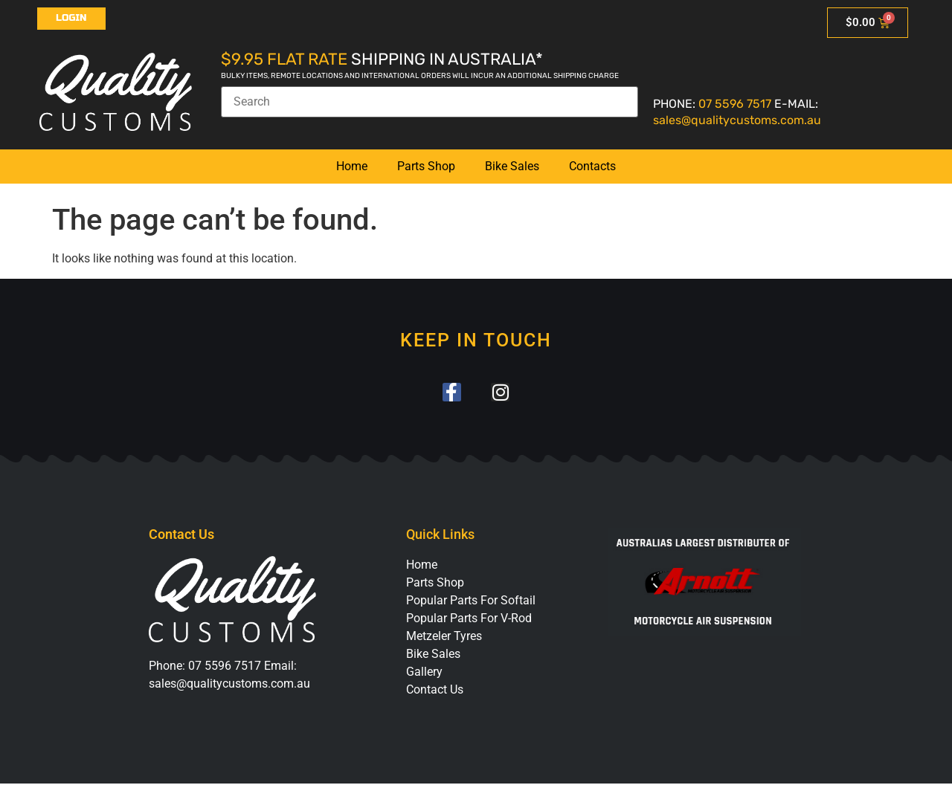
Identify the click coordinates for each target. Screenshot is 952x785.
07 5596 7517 (734, 104)
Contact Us (434, 691)
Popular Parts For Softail (471, 602)
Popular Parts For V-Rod (469, 620)
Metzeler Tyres (444, 637)
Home (351, 166)
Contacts (592, 166)
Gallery (424, 673)
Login (71, 18)
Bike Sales (512, 166)
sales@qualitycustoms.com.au (737, 120)
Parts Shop (426, 166)
